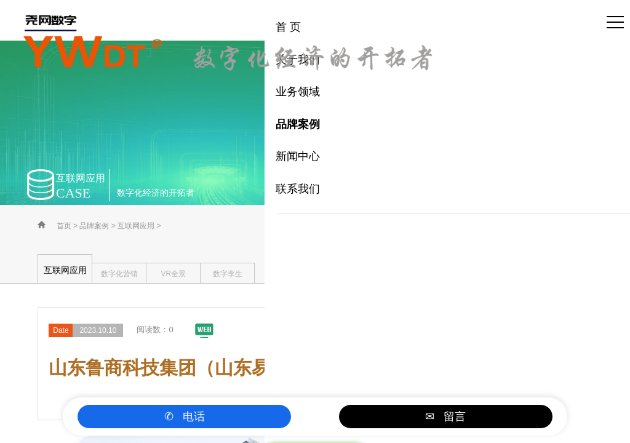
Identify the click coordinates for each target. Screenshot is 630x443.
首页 (64, 226)
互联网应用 (136, 226)
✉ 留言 (445, 416)
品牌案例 (94, 226)
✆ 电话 (184, 416)
